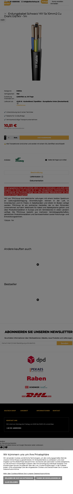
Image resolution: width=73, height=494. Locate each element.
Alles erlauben (11, 482)
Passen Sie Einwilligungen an (48, 478)
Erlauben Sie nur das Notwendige (19, 478)
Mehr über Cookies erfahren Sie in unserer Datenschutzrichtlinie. (26, 474)
